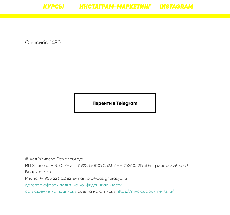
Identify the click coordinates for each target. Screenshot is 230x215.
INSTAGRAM (176, 7)
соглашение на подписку (50, 191)
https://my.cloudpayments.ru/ (145, 191)
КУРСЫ (53, 7)
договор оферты (41, 184)
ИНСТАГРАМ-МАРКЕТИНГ (115, 7)
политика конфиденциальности (91, 184)
